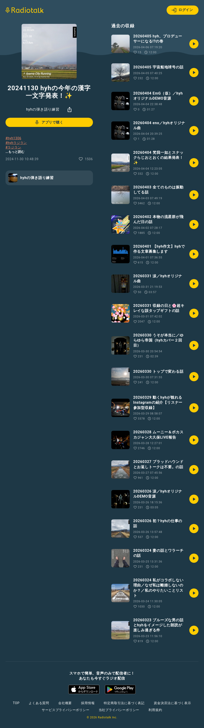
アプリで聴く (48, 122)
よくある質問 (39, 703)
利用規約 (155, 710)
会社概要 (65, 703)
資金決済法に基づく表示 (172, 703)
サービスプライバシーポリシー (65, 710)
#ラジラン (13, 147)
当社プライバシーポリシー (119, 710)
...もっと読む (15, 152)
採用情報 (88, 703)
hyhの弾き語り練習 (42, 109)
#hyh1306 (13, 138)
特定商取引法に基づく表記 (124, 703)
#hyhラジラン (16, 143)
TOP (16, 703)
